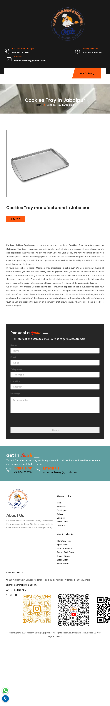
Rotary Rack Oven (65, 552)
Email (13, 357)
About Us (61, 507)
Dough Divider (63, 556)
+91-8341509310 (17, 590)
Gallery (60, 514)
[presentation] (30, 422)
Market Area (62, 522)
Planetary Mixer (64, 541)
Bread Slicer (62, 560)
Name (13, 345)
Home (39, 104)
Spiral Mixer (62, 545)
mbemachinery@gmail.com (60, 472)
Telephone (16, 369)
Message (15, 393)
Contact (61, 526)
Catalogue (61, 510)
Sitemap (61, 518)
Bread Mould (63, 564)
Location (15, 381)
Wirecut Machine (64, 549)
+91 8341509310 (23, 472)
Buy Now (16, 218)
